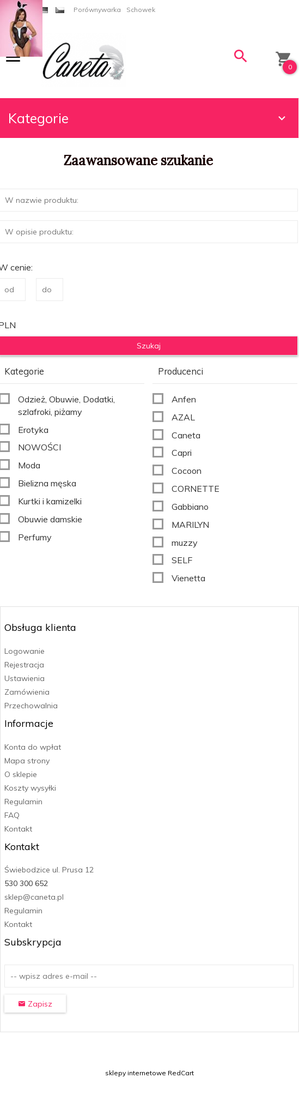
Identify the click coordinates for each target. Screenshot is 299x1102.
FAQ (12, 815)
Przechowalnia (31, 705)
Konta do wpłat (32, 747)
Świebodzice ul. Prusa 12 (49, 870)
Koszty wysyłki (30, 788)
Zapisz (35, 1004)
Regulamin (23, 801)
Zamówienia (27, 692)
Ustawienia (24, 678)
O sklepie (20, 774)
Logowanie (24, 651)
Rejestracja (24, 665)
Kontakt (18, 829)
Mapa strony (27, 761)
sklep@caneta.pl (34, 897)
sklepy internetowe (135, 1073)
